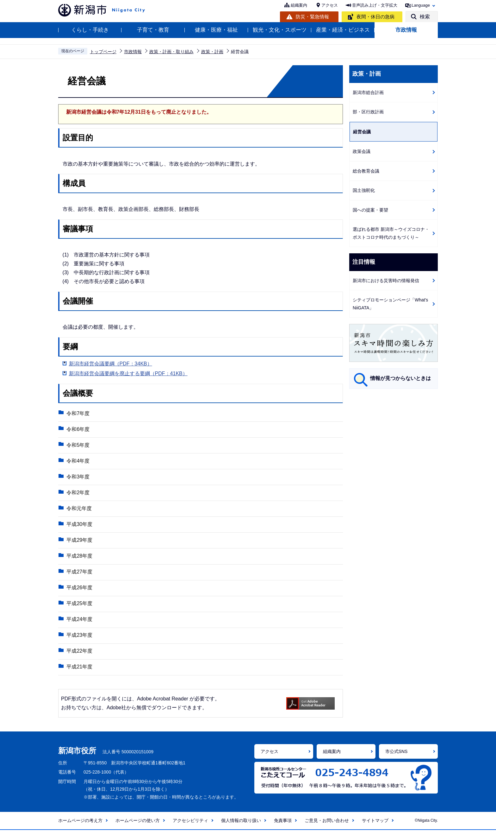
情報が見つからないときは (400, 378)
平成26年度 (79, 591)
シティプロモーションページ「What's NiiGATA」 (390, 303)
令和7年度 (77, 413)
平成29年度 (79, 542)
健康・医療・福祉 (216, 30)
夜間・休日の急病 (375, 16)
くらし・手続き (90, 30)
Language (421, 5)
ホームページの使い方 (137, 825)
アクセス (329, 5)
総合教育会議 (366, 171)
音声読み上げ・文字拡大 (374, 5)
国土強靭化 (364, 190)
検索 (425, 16)
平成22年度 (79, 655)
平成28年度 (79, 558)
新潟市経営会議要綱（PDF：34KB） (110, 363)
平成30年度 (79, 526)
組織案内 (299, 5)
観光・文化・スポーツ (280, 30)
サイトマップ (375, 825)
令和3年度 (77, 478)
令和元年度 (78, 510)
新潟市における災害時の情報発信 (386, 280)
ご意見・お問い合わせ (327, 825)
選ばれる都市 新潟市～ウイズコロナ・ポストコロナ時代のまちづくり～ (391, 233)
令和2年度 (77, 494)
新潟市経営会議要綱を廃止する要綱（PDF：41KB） (128, 373)
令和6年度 (77, 429)
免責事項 (283, 825)
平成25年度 (79, 607)
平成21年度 (79, 671)
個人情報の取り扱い (241, 825)
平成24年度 (79, 623)
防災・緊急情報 (312, 16)
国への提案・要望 (370, 209)
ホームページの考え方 (80, 825)
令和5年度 (77, 445)
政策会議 (361, 151)
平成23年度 (79, 639)
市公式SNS (396, 756)
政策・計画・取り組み (171, 51)
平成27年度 (79, 575)
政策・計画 (212, 51)
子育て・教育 (153, 30)
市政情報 (406, 30)
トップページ (103, 51)
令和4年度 (77, 462)
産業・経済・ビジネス (343, 30)
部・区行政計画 (368, 111)
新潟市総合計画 (368, 92)
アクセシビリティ (190, 825)
